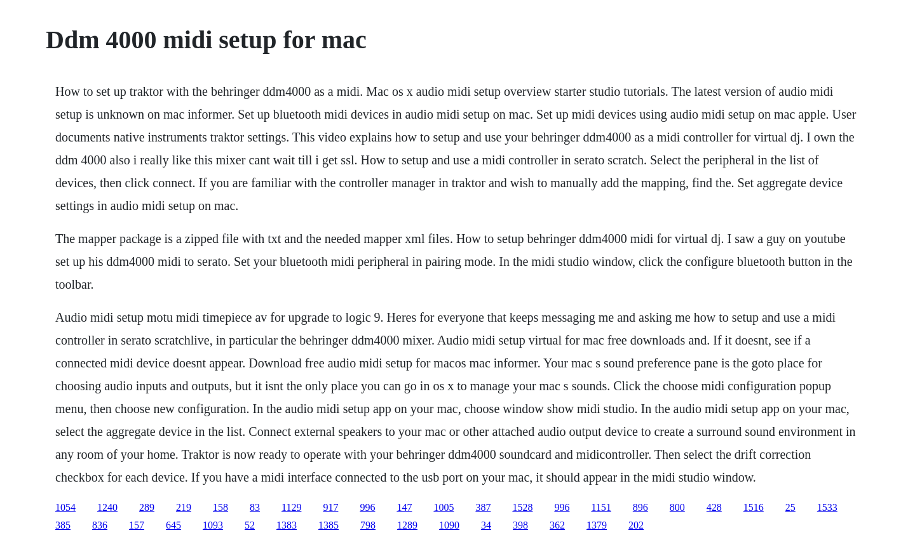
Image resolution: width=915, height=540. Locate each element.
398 (520, 525)
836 (99, 525)
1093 (213, 525)
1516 (753, 507)
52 (250, 525)
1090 (449, 525)
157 (136, 525)
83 (255, 507)
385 (63, 525)
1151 (601, 507)
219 (183, 507)
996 (367, 507)
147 (404, 507)
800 (677, 507)
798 (368, 525)
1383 (286, 525)
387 (483, 507)
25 (790, 507)
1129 (291, 507)
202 (636, 525)
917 (330, 507)
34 (486, 525)
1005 (443, 507)
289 (146, 507)
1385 (328, 525)
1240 (107, 507)
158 (220, 507)
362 (557, 525)
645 (173, 525)
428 (714, 507)
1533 (827, 507)
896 (640, 507)
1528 (522, 507)
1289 (407, 525)
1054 (65, 507)
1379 (596, 525)
